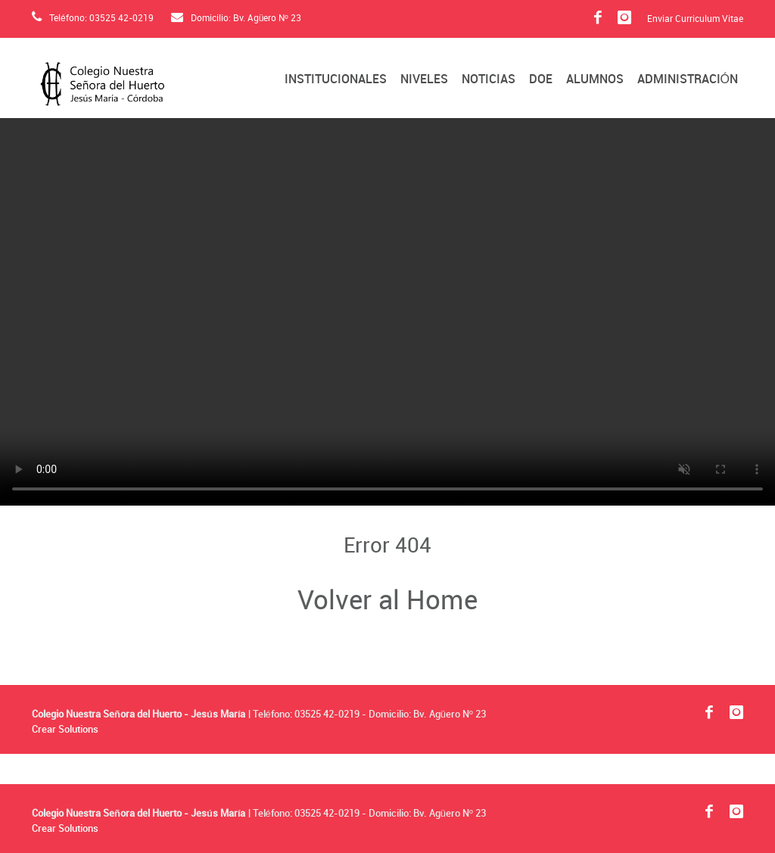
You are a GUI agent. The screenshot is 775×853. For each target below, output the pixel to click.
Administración (687, 79)
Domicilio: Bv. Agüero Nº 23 (236, 18)
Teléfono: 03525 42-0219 (93, 18)
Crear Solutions (65, 729)
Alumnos (595, 79)
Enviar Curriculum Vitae (695, 19)
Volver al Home (387, 601)
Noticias (488, 79)
